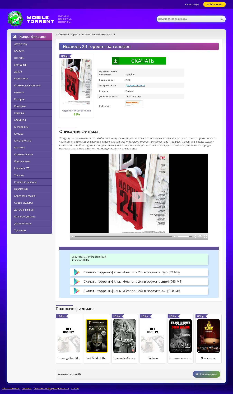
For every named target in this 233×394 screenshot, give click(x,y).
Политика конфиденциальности (51, 388)
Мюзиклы (19, 147)
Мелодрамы (21, 126)
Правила (26, 388)
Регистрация (192, 4)
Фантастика (21, 78)
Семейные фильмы (25, 182)
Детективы (20, 44)
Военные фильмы (24, 216)
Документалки (22, 223)
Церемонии (21, 189)
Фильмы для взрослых (27, 85)
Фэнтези (19, 92)
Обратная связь (11, 388)
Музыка (18, 133)
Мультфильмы (22, 140)
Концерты (20, 106)
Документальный (135, 85)
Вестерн (19, 57)
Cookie (75, 388)
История (19, 99)
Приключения (22, 161)
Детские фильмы (24, 209)
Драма (18, 71)
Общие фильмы (23, 202)
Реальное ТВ (22, 168)
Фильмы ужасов (23, 154)
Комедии (19, 113)
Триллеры (20, 230)
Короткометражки (25, 195)
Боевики (19, 50)
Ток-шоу (19, 175)
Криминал (20, 119)
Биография (20, 64)
